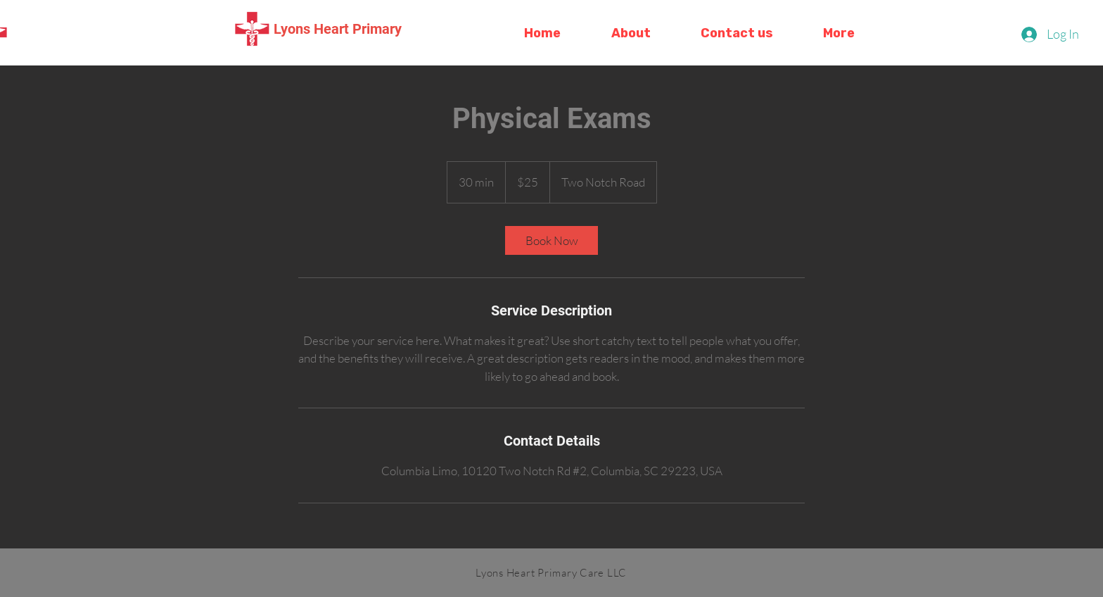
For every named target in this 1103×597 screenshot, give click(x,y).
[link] (551, 240)
